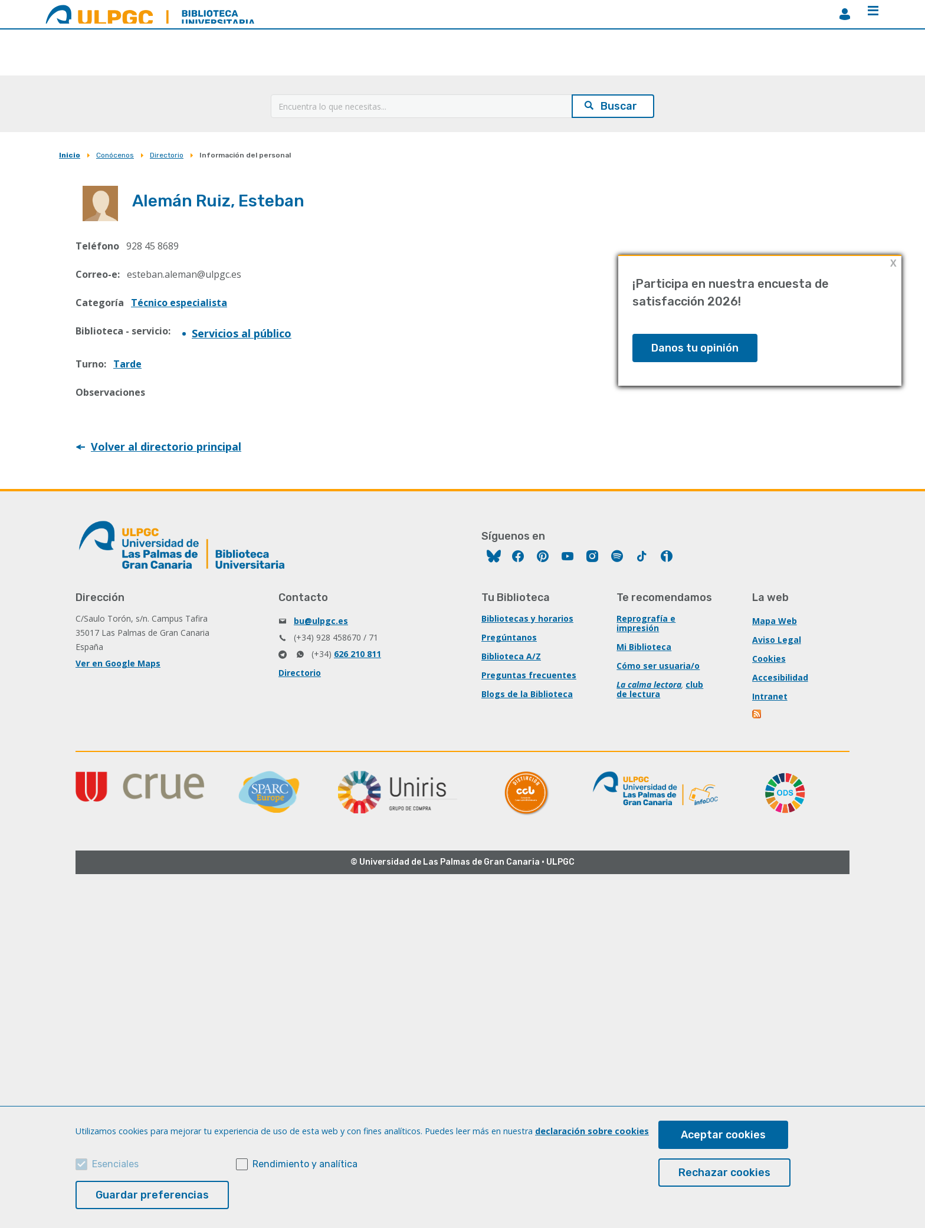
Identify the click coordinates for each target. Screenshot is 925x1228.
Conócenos (115, 155)
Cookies (769, 658)
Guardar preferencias (152, 1194)
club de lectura (659, 689)
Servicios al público (241, 333)
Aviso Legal (776, 639)
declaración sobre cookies (592, 1131)
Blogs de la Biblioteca (527, 694)
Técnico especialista (179, 302)
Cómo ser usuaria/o (658, 665)
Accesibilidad (780, 677)
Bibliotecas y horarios (527, 618)
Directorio (166, 155)
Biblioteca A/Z (511, 656)
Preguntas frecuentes (528, 675)
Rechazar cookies (724, 1172)
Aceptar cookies (723, 1134)
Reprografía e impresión (645, 623)
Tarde (127, 363)
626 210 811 (357, 653)
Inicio (69, 155)
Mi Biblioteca (643, 646)
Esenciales (115, 1164)
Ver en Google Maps (118, 663)
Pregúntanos (509, 637)
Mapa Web (774, 620)
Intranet (770, 696)
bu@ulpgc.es (321, 620)
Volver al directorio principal (166, 446)
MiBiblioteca (845, 14)
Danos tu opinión (695, 348)
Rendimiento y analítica (304, 1164)
